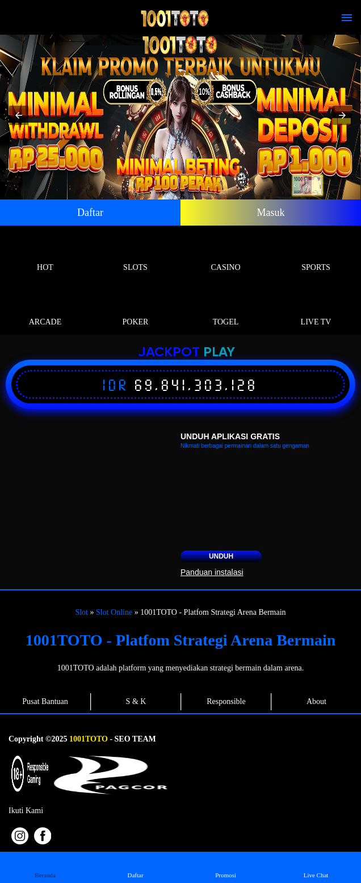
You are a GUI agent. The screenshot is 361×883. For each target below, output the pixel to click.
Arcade (45, 308)
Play (219, 352)
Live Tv (316, 308)
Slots (135, 254)
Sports (316, 254)
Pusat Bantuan (45, 701)
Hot (45, 254)
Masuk (271, 212)
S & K (136, 701)
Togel (225, 308)
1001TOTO (88, 739)
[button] (18, 115)
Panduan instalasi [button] (212, 572)
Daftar (90, 212)
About (316, 701)
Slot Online (114, 612)
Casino (225, 254)
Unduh (221, 556)
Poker (135, 308)
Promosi (226, 867)
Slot (81, 612)
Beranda (45, 867)
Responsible (226, 701)
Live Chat (316, 867)
